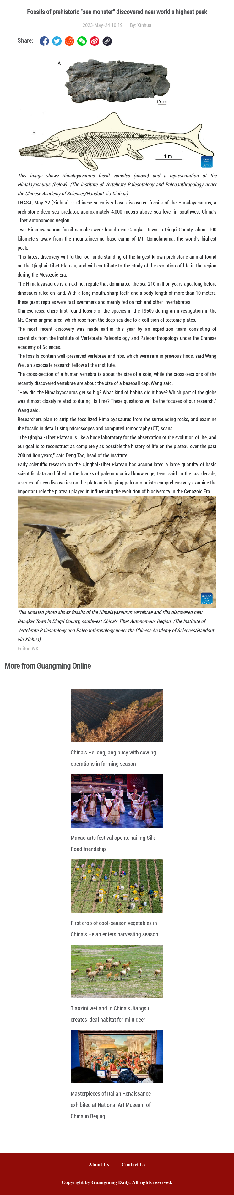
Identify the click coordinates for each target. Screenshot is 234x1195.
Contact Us (137, 1165)
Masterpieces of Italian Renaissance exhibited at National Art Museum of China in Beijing (111, 1104)
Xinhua (144, 25)
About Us (99, 1165)
